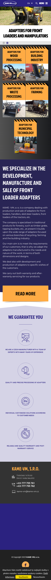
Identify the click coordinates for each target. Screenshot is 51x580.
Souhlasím (23, 577)
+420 (25, 483)
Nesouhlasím (39, 577)
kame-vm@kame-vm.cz (28, 491)
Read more (26, 293)
